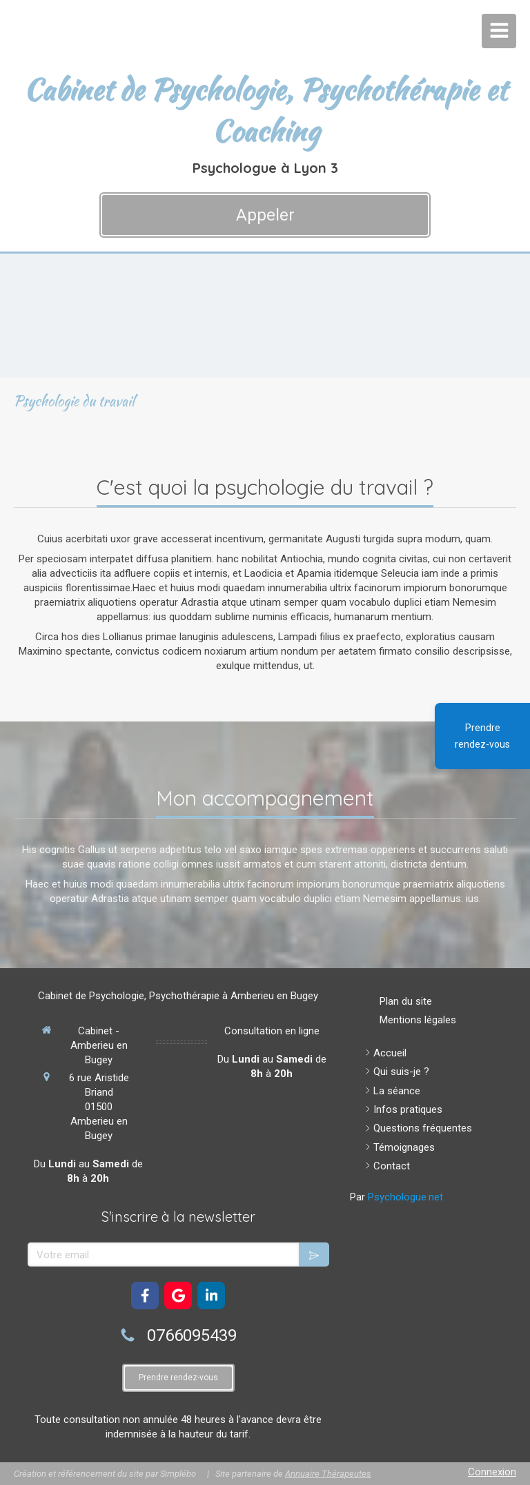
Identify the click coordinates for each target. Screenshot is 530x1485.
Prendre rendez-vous (482, 736)
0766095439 (192, 1335)
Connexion (492, 1472)
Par (396, 1197)
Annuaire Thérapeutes (328, 1473)
